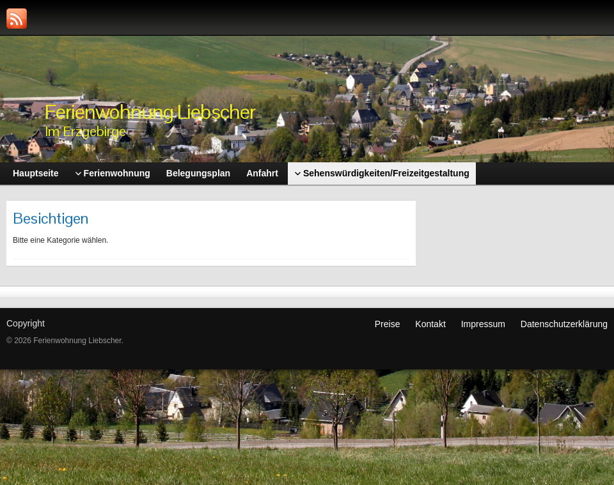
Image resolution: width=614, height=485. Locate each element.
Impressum (483, 324)
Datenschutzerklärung (564, 324)
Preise (387, 324)
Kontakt (430, 324)
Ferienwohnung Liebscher (150, 111)
